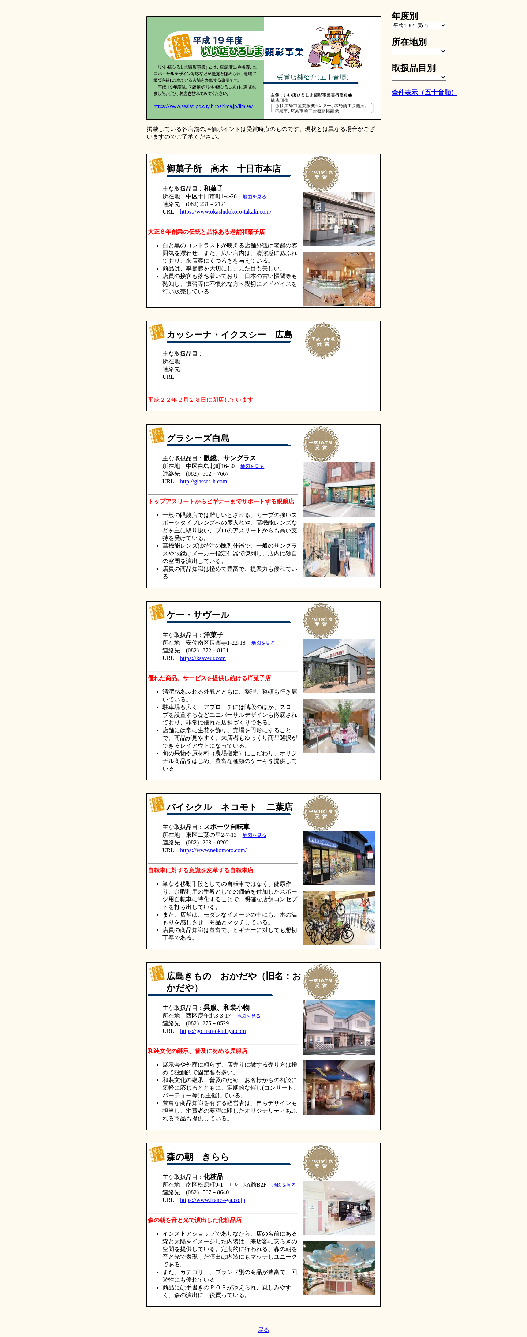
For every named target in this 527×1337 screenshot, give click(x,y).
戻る (263, 1330)
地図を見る (254, 196)
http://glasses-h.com (203, 481)
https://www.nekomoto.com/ (213, 850)
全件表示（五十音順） (424, 92)
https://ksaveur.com (203, 658)
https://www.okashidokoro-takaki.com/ (226, 212)
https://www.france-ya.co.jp (212, 1200)
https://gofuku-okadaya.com (213, 1031)
